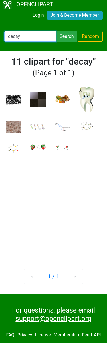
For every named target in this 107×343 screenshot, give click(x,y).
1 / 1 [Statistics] (53, 276)
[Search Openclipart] (30, 36)
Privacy (24, 335)
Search (67, 36)
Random (90, 36)
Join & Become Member (75, 15)
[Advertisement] (53, 206)
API (97, 335)
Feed (87, 335)
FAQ (10, 335)
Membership (66, 335)
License (43, 335)
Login (38, 15)
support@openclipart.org (53, 319)
